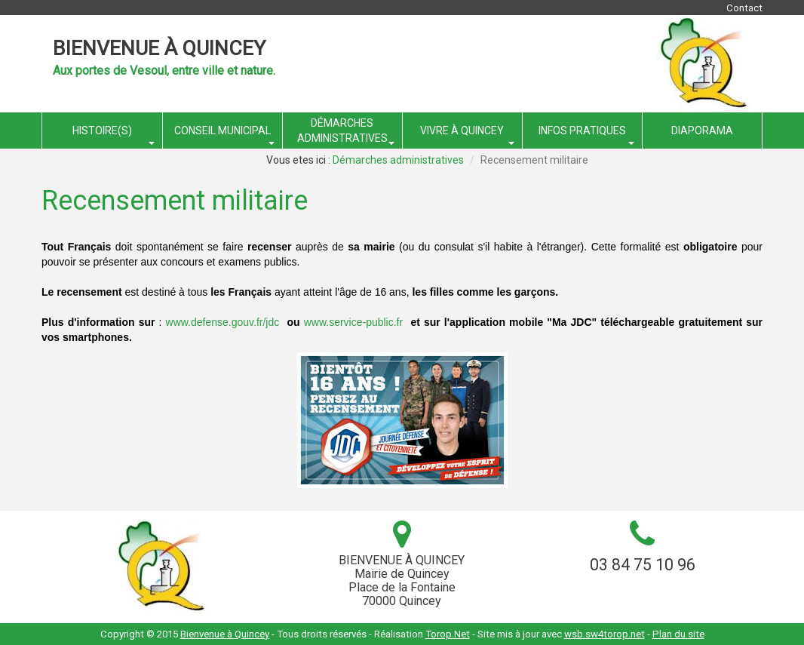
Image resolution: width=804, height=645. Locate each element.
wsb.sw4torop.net (604, 634)
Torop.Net (447, 634)
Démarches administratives (398, 160)
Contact (744, 8)
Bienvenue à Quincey (159, 48)
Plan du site (678, 634)
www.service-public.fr (353, 322)
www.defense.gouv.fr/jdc (223, 322)
